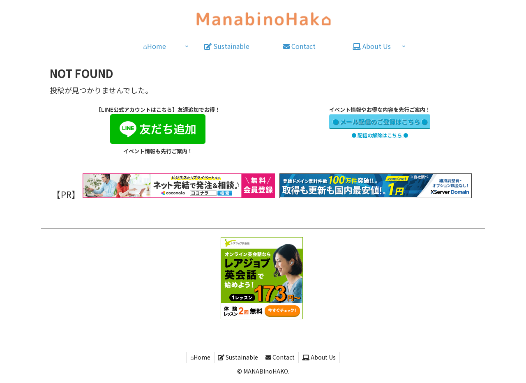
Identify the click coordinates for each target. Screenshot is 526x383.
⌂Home (198, 357)
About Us (321, 357)
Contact (280, 357)
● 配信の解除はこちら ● (379, 135)
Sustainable (237, 357)
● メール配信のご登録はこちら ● (379, 121)
